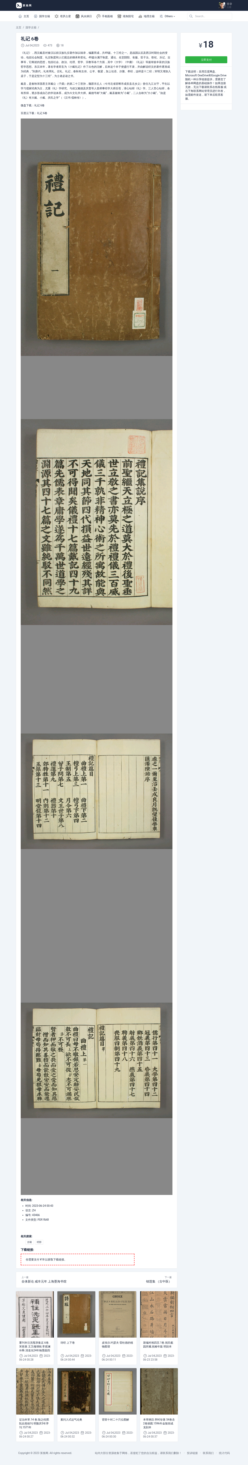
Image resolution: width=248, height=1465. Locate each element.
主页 (18, 27)
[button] (167, 16)
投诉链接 (192, 1453)
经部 (39, 1242)
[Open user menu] (225, 5)
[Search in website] (209, 16)
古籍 (29, 1242)
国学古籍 (31, 27)
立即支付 (206, 59)
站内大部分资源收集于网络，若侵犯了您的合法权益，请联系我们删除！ (138, 1453)
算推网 (44, 1453)
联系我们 (208, 1453)
